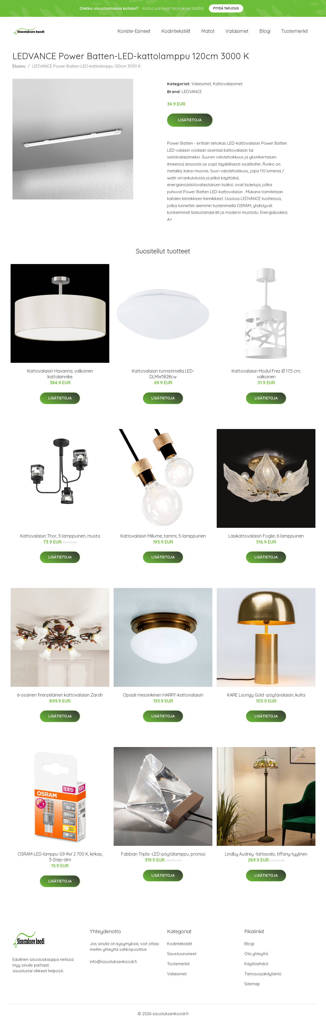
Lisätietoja (190, 122)
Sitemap (252, 986)
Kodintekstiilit (175, 32)
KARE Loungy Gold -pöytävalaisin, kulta (266, 697)
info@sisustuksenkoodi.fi (113, 964)
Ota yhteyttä (256, 956)
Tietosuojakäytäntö (263, 976)
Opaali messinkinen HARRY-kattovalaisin (163, 697)
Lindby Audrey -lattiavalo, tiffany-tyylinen (266, 857)
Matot (208, 32)
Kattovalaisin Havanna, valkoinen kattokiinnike (60, 376)
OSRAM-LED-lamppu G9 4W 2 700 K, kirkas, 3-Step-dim (60, 859)
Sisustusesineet (181, 956)
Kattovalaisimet (227, 86)
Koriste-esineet (134, 32)
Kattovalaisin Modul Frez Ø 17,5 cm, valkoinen (266, 376)
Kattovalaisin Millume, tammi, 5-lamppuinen (163, 538)
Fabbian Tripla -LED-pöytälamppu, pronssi (163, 857)
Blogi (264, 32)
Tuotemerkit (294, 32)
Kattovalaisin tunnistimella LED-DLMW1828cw (163, 376)
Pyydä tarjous (226, 8)
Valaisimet (236, 32)
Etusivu (18, 68)
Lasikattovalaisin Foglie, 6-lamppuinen (266, 538)
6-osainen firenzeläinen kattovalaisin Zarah (60, 697)
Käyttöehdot (256, 966)
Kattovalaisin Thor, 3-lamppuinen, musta (60, 538)
